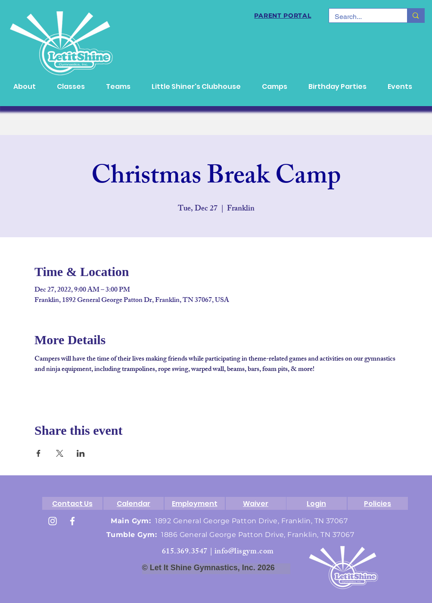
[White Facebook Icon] (72, 521)
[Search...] (362, 17)
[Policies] (377, 503)
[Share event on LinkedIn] (81, 453)
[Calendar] (133, 503)
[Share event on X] (60, 453)
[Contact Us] (72, 503)
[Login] (316, 503)
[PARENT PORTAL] (283, 15)
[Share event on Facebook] (38, 453)
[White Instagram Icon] (52, 521)
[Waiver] (255, 503)
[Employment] (194, 503)
